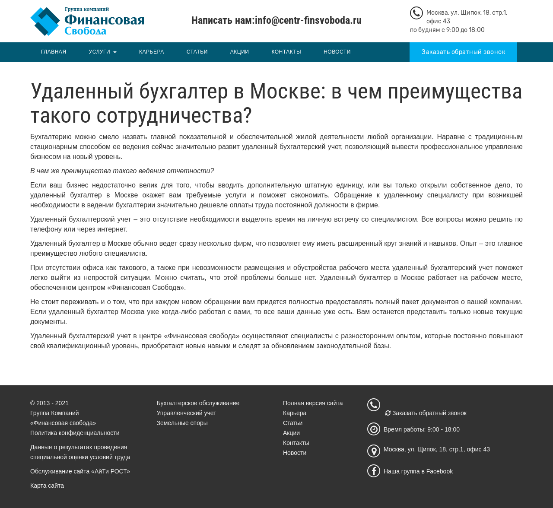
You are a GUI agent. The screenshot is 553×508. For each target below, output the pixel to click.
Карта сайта (47, 485)
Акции (239, 52)
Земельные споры (182, 422)
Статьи (197, 52)
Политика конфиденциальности (75, 432)
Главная (54, 52)
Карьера (151, 52)
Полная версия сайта (313, 403)
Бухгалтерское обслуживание (198, 403)
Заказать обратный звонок (463, 52)
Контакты (286, 52)
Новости (337, 52)
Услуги (100, 52)
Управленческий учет (186, 413)
